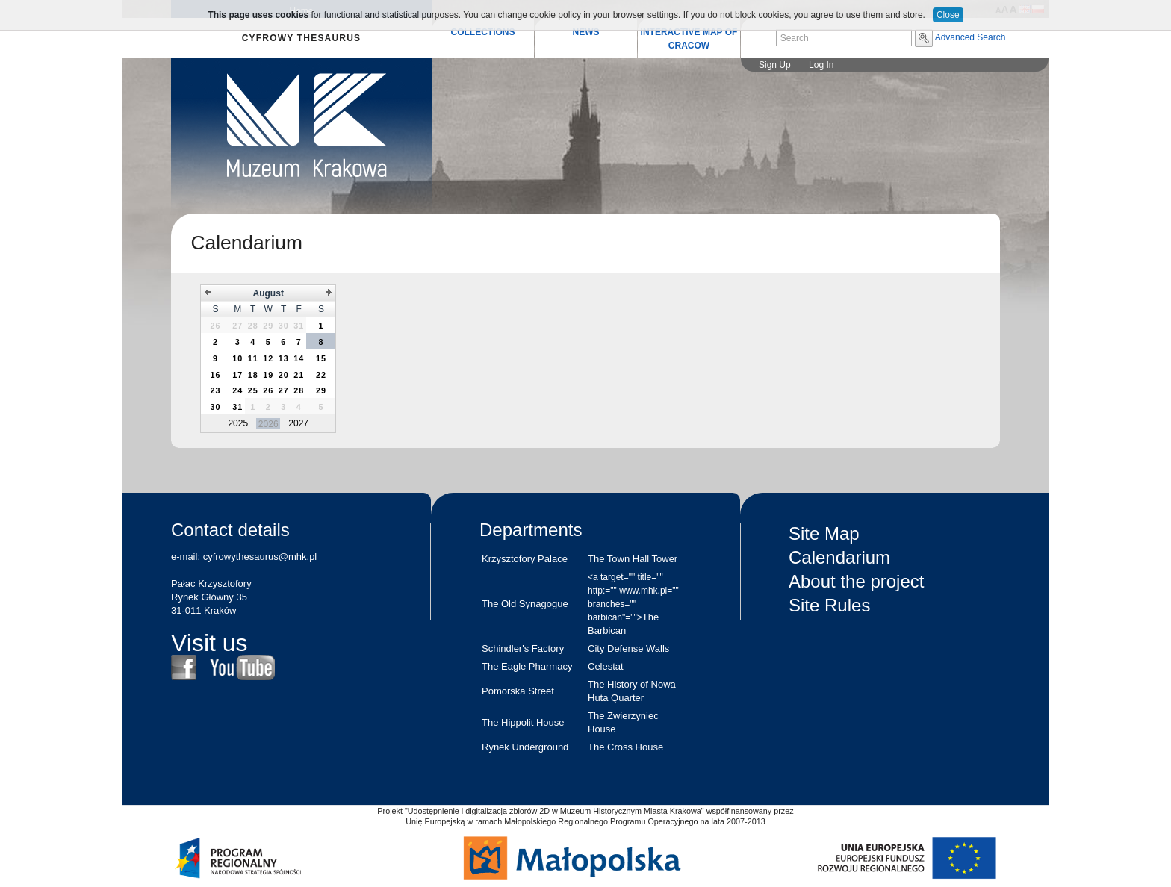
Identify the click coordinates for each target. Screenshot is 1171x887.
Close (948, 15)
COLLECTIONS (483, 32)
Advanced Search (970, 37)
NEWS (586, 32)
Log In (821, 65)
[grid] (268, 358)
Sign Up (775, 65)
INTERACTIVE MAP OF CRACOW (689, 39)
